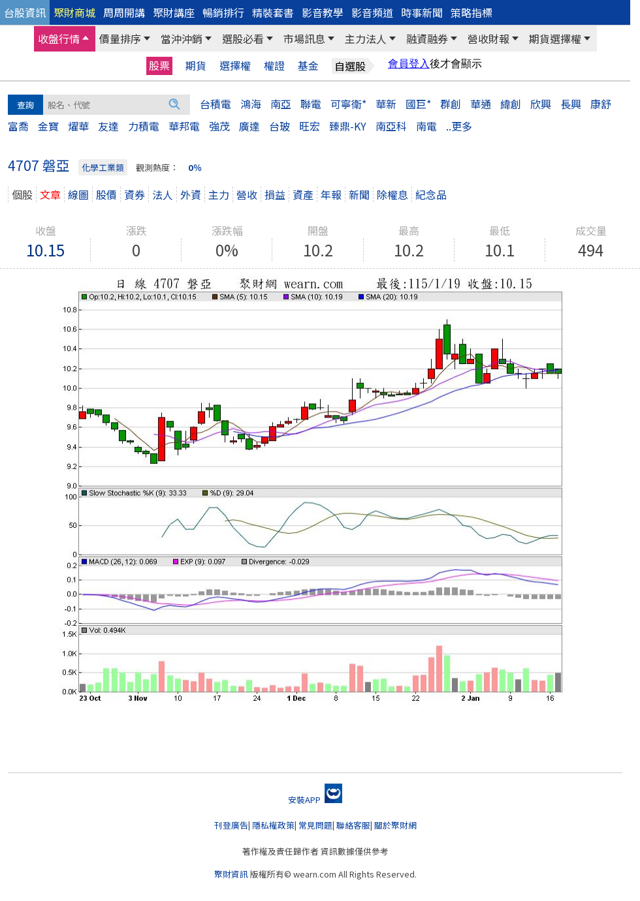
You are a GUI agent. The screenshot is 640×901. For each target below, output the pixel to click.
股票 (159, 65)
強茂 (219, 126)
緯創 (510, 104)
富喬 (18, 126)
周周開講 (124, 12)
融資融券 (427, 38)
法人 (162, 194)
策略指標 (471, 12)
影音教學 (323, 12)
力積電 (143, 126)
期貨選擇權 (555, 38)
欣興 (540, 104)
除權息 (392, 194)
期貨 (195, 65)
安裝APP (315, 799)
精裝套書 (273, 12)
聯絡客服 (353, 825)
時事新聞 (422, 12)
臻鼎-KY (347, 126)
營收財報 (488, 38)
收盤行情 (59, 38)
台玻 (279, 126)
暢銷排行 (223, 12)
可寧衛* (348, 104)
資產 (303, 194)
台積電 (215, 104)
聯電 (310, 104)
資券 (134, 194)
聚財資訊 (231, 874)
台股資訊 (25, 12)
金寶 (48, 126)
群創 (450, 104)
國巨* (418, 104)
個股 (22, 194)
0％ (195, 167)
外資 (190, 194)
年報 (331, 194)
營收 (246, 194)
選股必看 (243, 38)
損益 (274, 194)
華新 (386, 104)
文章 (50, 194)
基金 (308, 65)
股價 (106, 194)
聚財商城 (74, 12)
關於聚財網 (395, 825)
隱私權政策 (273, 825)
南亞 (280, 104)
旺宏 (309, 126)
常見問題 (315, 825)
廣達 (249, 126)
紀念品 (431, 194)
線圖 (78, 194)
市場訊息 (304, 38)
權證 (274, 65)
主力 (218, 194)
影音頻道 (372, 12)
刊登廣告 (231, 825)
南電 (426, 126)
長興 (570, 104)
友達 (108, 126)
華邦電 (184, 126)
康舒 (600, 104)
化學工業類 (103, 167)
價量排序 (120, 38)
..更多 (459, 126)
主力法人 (366, 38)
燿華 (78, 126)
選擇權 (235, 65)
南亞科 (391, 126)
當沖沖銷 (181, 38)
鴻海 (250, 104)
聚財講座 (174, 12)
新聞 (359, 194)
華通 (480, 104)
